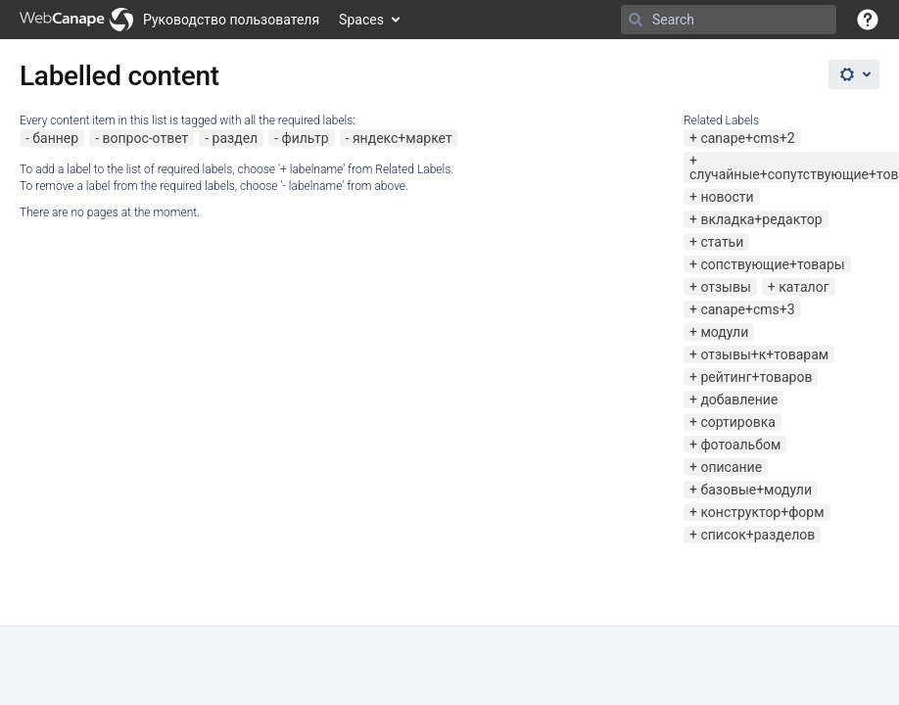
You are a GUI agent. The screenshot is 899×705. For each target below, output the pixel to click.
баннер (55, 138)
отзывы (725, 287)
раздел (236, 138)
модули (724, 332)
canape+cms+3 (747, 309)
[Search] (635, 19)
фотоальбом (740, 444)
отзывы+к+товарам (764, 354)
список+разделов (757, 534)
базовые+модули (756, 489)
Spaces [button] (361, 19)
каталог (803, 287)
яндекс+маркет (402, 138)
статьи (721, 242)
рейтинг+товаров (756, 377)
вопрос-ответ (145, 138)
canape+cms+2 (747, 138)
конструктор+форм (762, 512)
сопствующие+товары (772, 264)
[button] (867, 19)
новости (726, 197)
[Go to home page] (169, 19)
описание (731, 467)
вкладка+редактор (761, 219)
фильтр (305, 138)
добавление (739, 399)
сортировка (737, 422)
